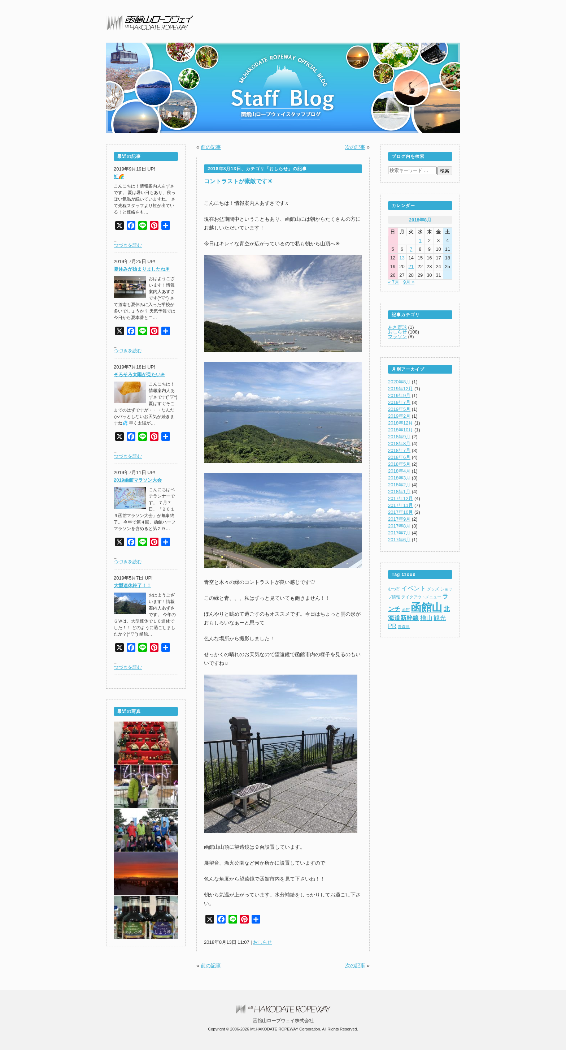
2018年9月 (399, 436)
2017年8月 (399, 526)
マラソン (397, 336)
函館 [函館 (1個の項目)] (406, 609)
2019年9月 (399, 395)
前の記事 (211, 147)
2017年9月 (399, 519)
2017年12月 (400, 498)
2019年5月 (399, 409)
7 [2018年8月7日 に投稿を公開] (411, 249)
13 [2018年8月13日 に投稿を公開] (401, 258)
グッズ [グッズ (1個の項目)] (433, 589)
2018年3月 (399, 478)
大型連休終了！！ (132, 585)
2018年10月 (400, 430)
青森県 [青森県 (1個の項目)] (404, 626)
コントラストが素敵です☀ (238, 181)
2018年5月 (399, 464)
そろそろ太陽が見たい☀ (139, 374)
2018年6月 (399, 457)
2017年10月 (400, 512)
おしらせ (262, 942)
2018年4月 (399, 471)
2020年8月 (399, 381)
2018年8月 (399, 443)
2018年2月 (399, 484)
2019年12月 (400, 388)
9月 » (408, 282)
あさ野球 (397, 327)
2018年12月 (400, 423)
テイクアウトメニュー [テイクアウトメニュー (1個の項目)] (421, 597)
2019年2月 (399, 416)
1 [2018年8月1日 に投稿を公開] (420, 240)
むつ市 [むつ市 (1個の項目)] (394, 589)
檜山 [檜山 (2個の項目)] (426, 618)
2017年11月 (400, 505)
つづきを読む (128, 245)
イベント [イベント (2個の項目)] (413, 588)
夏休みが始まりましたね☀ (142, 269)
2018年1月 (399, 491)
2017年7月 (399, 532)
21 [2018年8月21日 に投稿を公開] (410, 266)
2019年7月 (399, 402)
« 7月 (393, 282)
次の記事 (355, 147)
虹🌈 (119, 176)
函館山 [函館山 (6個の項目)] (426, 607)
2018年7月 (399, 450)
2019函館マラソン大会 (138, 480)
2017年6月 (399, 539)
